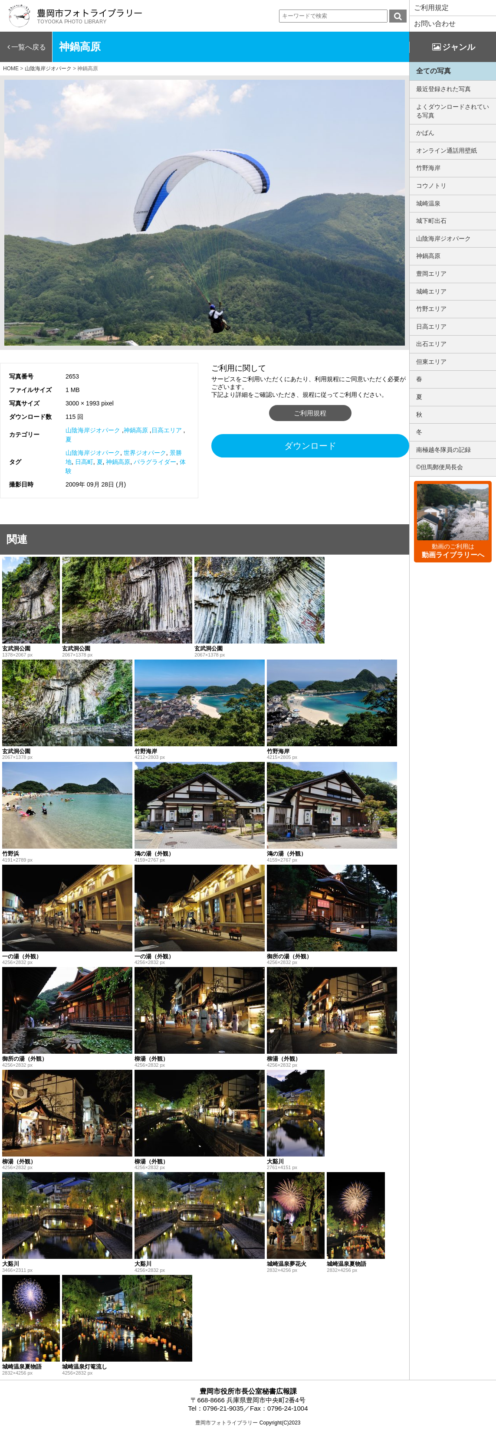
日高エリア (166, 430)
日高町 (84, 461)
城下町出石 (431, 220)
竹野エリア (431, 308)
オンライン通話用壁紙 (446, 150)
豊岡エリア (431, 273)
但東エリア (431, 361)
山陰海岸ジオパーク (93, 430)
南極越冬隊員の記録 (443, 449)
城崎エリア (431, 291)
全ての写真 (433, 71)
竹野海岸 (428, 167)
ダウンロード (310, 446)
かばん (425, 132)
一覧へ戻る (28, 47)
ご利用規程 (310, 413)
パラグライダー (155, 461)
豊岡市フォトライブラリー (226, 1423)
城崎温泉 (428, 203)
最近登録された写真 (443, 88)
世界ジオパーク (145, 452)
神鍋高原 (136, 430)
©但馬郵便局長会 (439, 467)
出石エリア (431, 343)
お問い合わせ (435, 23)
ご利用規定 (431, 7)
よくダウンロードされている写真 (452, 111)
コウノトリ (431, 185)
